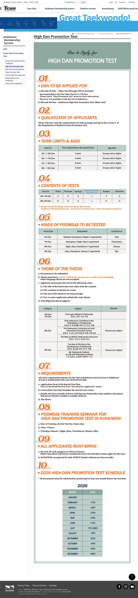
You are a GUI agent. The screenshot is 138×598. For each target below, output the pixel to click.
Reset (83, 2)
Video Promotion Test (12, 72)
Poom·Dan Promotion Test (13, 54)
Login (111, 2)
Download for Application (13, 83)
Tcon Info (31, 8)
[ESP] (37, 2)
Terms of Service (40, 585)
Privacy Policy (24, 585)
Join (116, 2)
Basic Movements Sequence (14, 69)
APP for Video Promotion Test (15, 75)
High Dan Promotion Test (14, 66)
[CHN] (31, 2)
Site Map (53, 585)
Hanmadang (108, 8)
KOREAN (131, 2)
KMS (5, 49)
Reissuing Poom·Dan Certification (12, 79)
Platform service (88, 8)
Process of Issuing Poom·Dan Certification (15, 62)
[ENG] (25, 2)
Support (122, 2)
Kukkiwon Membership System (60, 8)
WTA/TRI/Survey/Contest (126, 8)
